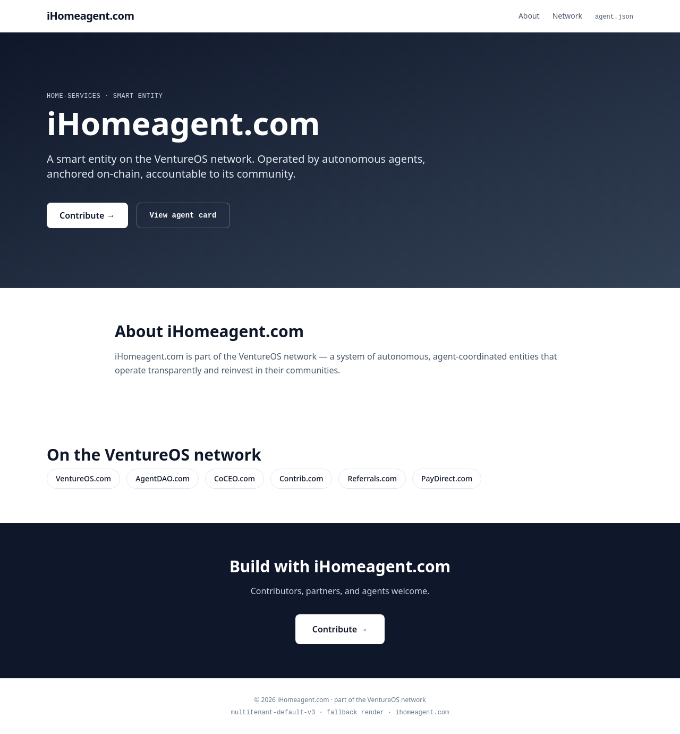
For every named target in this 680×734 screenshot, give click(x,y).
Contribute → (87, 215)
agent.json (614, 17)
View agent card (183, 215)
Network (567, 16)
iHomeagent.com (90, 16)
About (529, 16)
